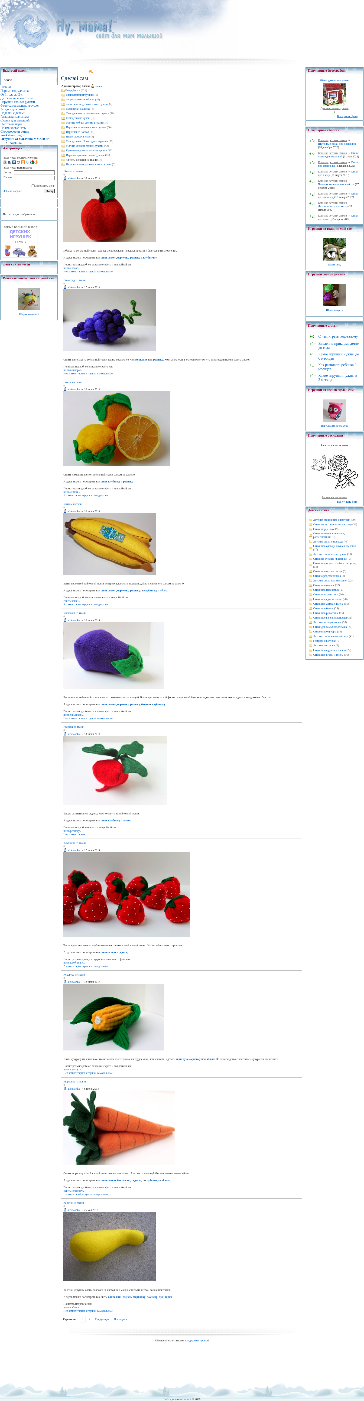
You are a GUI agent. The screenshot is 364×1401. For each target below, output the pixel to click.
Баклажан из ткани (74, 613)
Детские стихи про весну (333, 206)
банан (145, 704)
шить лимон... (71, 492)
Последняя (120, 1319)
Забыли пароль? (12, 191)
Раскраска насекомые (334, 445)
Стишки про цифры (324, 631)
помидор (152, 1297)
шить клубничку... (73, 962)
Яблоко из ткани (73, 171)
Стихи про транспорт (325, 594)
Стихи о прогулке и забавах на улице (335, 563)
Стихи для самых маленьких (330, 627)
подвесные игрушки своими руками (87, 104)
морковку (123, 257)
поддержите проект (196, 1340)
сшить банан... (71, 601)
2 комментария (72, 495)
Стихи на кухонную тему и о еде (332, 524)
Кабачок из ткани (73, 1202)
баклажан (123, 1180)
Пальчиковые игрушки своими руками (88, 164)
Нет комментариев (74, 271)
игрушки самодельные (99, 271)
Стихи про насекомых (326, 589)
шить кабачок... (72, 1307)
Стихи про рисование (325, 613)
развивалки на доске (78, 108)
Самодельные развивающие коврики (87, 113)
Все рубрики (72, 90)
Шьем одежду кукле (78, 136)
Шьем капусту (334, 310)
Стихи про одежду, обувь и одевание (334, 546)
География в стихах (324, 640)
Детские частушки (324, 645)
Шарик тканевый (29, 314)
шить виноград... (73, 370)
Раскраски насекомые (334, 497)
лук (161, 1297)
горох (168, 1297)
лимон (127, 820)
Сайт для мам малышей (177, 1399)
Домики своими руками (334, 108)
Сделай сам (110, 21)
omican (99, 86)
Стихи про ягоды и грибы (328, 654)
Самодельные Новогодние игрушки (87, 141)
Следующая (102, 1319)
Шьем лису (334, 264)
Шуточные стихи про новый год (337, 143)
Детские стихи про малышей (330, 580)
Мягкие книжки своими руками (84, 145)
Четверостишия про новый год (336, 184)
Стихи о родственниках (327, 576)
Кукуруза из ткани (74, 974)
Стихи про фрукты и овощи (329, 650)
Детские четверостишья (327, 622)
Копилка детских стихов (332, 140)
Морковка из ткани (74, 1081)
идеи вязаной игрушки (79, 94)
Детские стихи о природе (328, 541)
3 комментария (72, 604)
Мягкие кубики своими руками (84, 122)
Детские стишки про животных (331, 519)
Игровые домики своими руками (85, 155)
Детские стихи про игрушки (329, 554)
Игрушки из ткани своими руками (86, 127)
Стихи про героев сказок (327, 571)
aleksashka (74, 178)
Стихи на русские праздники (330, 558)
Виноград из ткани (74, 280)
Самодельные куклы (78, 118)
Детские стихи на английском (330, 636)
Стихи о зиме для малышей (338, 154)
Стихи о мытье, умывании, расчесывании (329, 535)
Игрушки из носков (77, 132)
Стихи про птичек (324, 585)
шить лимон (108, 257)
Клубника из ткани (74, 843)
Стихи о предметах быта (327, 599)
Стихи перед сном (324, 529)
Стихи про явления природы (330, 617)
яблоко (164, 590)
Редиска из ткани (73, 726)
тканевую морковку (188, 1059)
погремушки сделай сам (80, 99)
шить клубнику (110, 481)
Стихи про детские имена (328, 603)
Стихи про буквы (323, 608)
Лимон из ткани (72, 382)
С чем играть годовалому (338, 336)
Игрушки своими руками (84, 21)
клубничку (150, 257)
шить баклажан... (73, 714)
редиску (135, 257)
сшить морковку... (73, 1190)
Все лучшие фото (347, 116)
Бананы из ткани (73, 504)
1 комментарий (72, 1194)
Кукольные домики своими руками (86, 150)
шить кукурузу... (73, 1069)
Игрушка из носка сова (334, 425)
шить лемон (108, 952)
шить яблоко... (71, 268)
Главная (60, 21)
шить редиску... (72, 831)
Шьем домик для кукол (334, 80)
